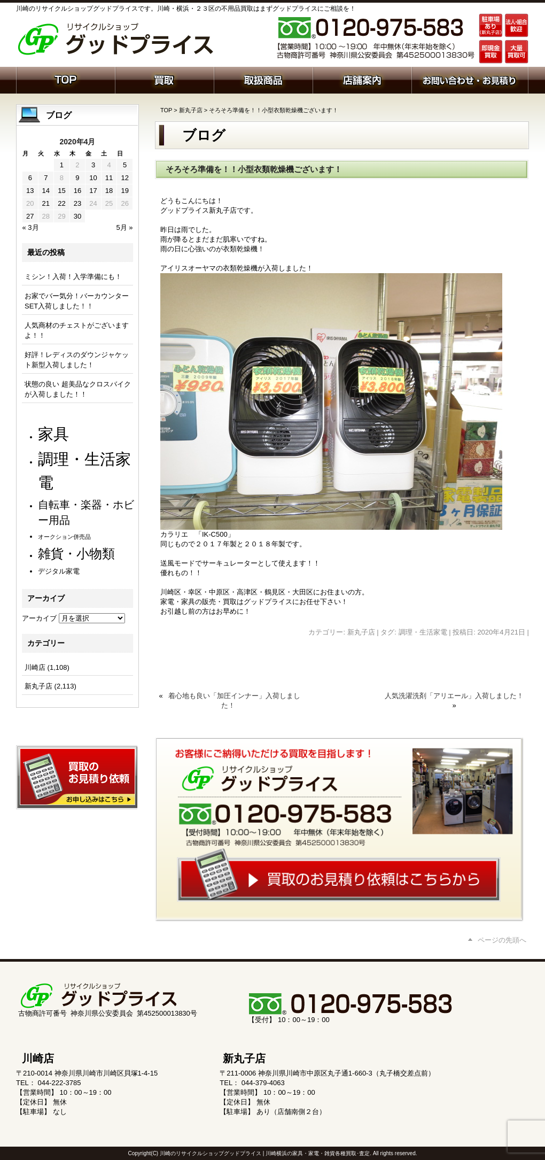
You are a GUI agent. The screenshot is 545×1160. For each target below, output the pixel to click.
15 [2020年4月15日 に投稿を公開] (61, 191)
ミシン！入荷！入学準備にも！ (73, 277)
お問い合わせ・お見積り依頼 (469, 79)
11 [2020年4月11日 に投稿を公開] (109, 178)
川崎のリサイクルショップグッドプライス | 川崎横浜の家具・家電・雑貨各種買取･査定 (265, 1153)
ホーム (65, 79)
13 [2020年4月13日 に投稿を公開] (30, 191)
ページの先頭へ (502, 940)
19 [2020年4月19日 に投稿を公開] (124, 191)
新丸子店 (191, 110)
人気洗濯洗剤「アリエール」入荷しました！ (454, 696)
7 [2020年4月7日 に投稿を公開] (46, 178)
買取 (164, 79)
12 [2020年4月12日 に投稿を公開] (124, 178)
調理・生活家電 (423, 632)
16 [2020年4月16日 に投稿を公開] (77, 191)
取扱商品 (263, 79)
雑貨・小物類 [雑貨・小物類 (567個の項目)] (76, 553)
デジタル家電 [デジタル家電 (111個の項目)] (59, 571)
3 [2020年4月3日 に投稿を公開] (93, 165)
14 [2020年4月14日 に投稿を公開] (46, 191)
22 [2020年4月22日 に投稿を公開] (61, 203)
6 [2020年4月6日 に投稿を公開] (30, 178)
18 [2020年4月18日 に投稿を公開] (109, 191)
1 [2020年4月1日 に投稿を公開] (62, 165)
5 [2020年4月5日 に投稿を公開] (125, 165)
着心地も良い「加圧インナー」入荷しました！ (234, 700)
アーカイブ (39, 618)
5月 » (124, 227)
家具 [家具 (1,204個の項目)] (53, 434)
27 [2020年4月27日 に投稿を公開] (30, 216)
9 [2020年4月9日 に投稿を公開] (77, 178)
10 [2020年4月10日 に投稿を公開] (93, 178)
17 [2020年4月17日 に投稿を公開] (93, 191)
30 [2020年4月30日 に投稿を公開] (77, 216)
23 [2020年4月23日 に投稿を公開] (77, 203)
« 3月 (30, 227)
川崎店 (35, 667)
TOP (166, 110)
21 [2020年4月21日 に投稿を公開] (46, 203)
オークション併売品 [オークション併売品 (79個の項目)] (64, 536)
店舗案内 (362, 79)
